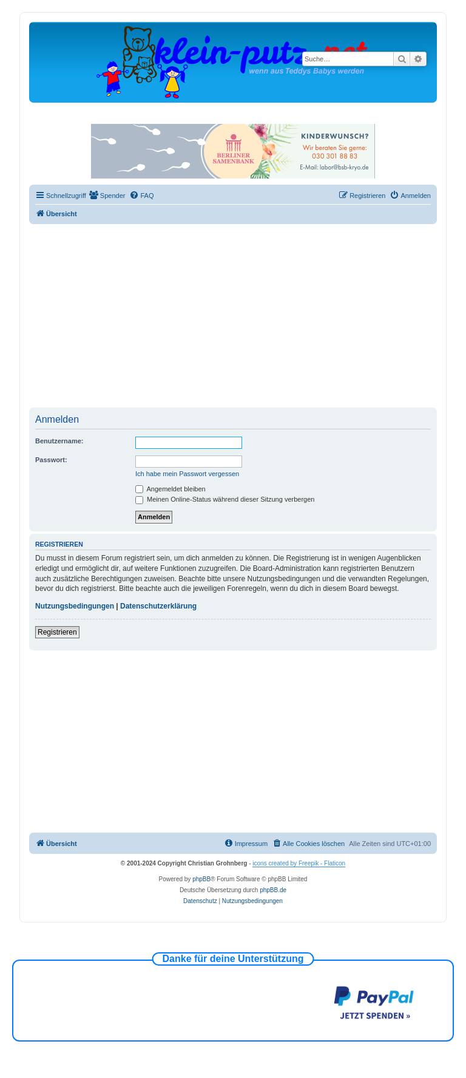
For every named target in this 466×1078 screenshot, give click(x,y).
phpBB (201, 879)
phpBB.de (273, 890)
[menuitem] (107, 195)
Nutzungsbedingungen (74, 606)
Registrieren (57, 632)
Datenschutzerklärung (158, 606)
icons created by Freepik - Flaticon (298, 863)
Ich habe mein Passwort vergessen (187, 473)
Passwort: (51, 459)
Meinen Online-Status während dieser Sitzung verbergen (224, 499)
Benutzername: (59, 441)
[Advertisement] (247, 315)
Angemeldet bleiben (170, 489)
